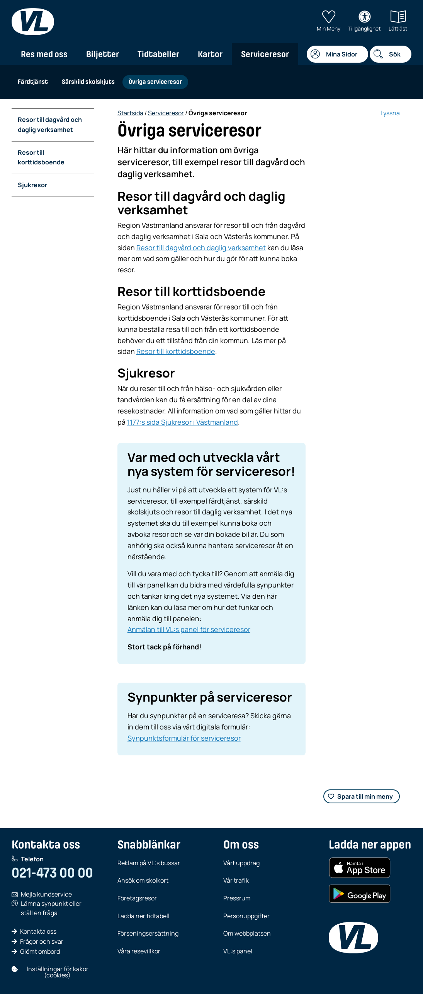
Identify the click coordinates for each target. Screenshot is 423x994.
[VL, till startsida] (33, 21)
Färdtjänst (33, 81)
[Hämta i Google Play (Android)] (360, 894)
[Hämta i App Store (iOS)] (360, 867)
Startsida (130, 113)
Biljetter (102, 54)
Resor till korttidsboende (41, 157)
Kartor (210, 54)
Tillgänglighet (364, 21)
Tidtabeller (158, 54)
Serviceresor (265, 54)
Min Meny (328, 21)
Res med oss (44, 54)
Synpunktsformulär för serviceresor (184, 738)
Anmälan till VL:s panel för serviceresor (188, 629)
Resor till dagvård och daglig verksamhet (50, 124)
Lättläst (398, 21)
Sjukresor (32, 185)
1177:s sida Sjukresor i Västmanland (182, 422)
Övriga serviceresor (155, 81)
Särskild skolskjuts (88, 81)
